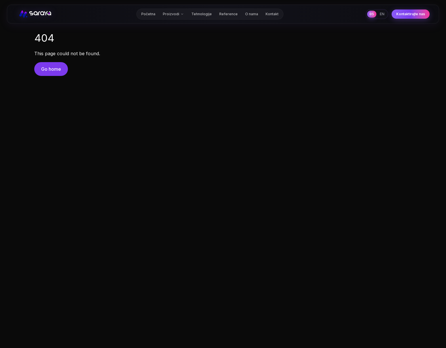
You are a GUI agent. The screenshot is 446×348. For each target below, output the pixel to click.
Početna (148, 13)
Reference (228, 13)
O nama (251, 13)
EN (382, 13)
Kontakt (272, 13)
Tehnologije (201, 13)
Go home (51, 69)
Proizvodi (173, 13)
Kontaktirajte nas (410, 13)
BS (371, 13)
